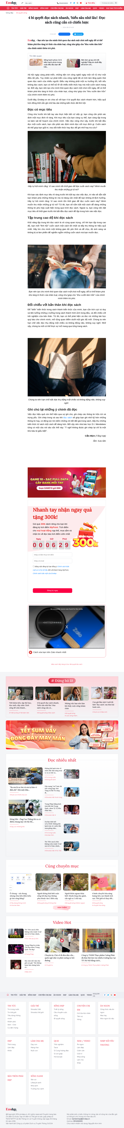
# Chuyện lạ (49, 965)
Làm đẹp (11, 1048)
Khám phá (12, 1022)
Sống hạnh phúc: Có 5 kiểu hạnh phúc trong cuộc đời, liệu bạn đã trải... (53, 63)
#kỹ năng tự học (64, 664)
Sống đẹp (44, 8)
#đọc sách (54, 664)
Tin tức (14, 8)
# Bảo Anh (103, 712)
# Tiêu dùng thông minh (18, 903)
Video (101, 8)
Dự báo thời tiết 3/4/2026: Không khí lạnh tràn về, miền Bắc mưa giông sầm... (53, 825)
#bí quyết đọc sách (76, 664)
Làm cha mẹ (86, 8)
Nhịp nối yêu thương (107, 1043)
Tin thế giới (12, 1012)
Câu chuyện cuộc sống (60, 1013)
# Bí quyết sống (42, 713)
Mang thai (35, 1048)
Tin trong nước (13, 1009)
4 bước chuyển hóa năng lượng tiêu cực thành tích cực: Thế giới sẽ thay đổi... (103, 895)
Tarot (56, 1048)
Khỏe (10, 1051)
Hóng (79, 1019)
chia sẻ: (53, 34)
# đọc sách (51, 713)
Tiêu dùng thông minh (14, 1017)
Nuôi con (34, 1051)
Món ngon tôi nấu (107, 1019)
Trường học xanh (37, 1089)
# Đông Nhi (21, 826)
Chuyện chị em (57, 8)
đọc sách (28, 3)
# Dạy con (13, 826)
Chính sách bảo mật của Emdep (44, 573)
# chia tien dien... (15, 905)
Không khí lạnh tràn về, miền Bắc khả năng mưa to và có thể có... (53, 770)
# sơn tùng (58, 797)
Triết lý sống (58, 1009)
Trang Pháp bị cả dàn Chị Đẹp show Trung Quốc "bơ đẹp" (32, 947)
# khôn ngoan (80, 903)
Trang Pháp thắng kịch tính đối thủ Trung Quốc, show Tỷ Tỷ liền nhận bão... (53, 807)
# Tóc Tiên (58, 850)
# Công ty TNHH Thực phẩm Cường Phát (95, 965)
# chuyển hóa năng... (99, 905)
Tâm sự (80, 1016)
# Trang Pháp (29, 954)
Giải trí (23, 8)
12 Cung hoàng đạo (61, 1051)
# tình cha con (22, 795)
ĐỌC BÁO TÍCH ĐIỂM (114, 8)
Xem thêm (62, 907)
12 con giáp (58, 1054)
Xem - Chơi (12, 1025)
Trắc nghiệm (59, 1044)
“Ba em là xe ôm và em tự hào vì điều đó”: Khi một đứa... (23, 788)
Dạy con (34, 1044)
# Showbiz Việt (49, 797)
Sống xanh (33, 8)
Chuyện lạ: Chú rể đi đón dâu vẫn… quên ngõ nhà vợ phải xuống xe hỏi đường (60, 958)
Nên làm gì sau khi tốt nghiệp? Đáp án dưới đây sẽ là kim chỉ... (91, 62)
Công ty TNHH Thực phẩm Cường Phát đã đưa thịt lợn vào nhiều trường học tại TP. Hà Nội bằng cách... (98, 958)
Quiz (95, 8)
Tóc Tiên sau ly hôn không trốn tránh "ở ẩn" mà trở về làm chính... (53, 844)
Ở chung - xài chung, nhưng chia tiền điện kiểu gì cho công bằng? (20, 895)
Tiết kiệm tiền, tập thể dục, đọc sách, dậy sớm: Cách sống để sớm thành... (20, 705)
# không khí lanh (50, 779)
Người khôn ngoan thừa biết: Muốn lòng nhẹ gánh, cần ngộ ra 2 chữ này (75, 895)
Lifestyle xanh (36, 1083)
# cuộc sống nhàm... (71, 715)
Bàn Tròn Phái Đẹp (15, 1078)
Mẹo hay (103, 1015)
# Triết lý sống (14, 713)
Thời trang (12, 1044)
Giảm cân (80, 1051)
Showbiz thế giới (37, 1012)
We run (33, 1080)
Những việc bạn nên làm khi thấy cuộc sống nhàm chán (75, 705)
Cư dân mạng (13, 1028)
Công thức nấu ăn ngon (107, 1010)
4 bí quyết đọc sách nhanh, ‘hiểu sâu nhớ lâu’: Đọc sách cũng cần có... (48, 705)
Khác (79, 1063)
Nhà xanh (34, 1086)
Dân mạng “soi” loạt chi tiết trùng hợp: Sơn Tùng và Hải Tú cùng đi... (53, 789)
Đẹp (77, 8)
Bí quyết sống (21, 13)
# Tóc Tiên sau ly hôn (31, 938)
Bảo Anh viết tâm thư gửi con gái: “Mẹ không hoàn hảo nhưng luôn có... (33, 964)
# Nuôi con (96, 712)
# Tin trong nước (50, 777)
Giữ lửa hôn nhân (83, 1013)
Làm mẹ (80, 1060)
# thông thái (52, 903)
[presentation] (49, 581)
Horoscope (58, 1057)
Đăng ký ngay (52, 590)
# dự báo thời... (50, 835)
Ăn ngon (69, 8)
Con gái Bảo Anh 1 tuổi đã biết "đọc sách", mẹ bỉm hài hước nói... (103, 704)
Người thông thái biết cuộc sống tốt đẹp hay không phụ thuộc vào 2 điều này (48, 895)
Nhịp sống (81, 1057)
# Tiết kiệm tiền (24, 713)
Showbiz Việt (36, 1009)
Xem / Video (83, 1041)
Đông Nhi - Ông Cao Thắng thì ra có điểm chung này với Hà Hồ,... (25, 820)
